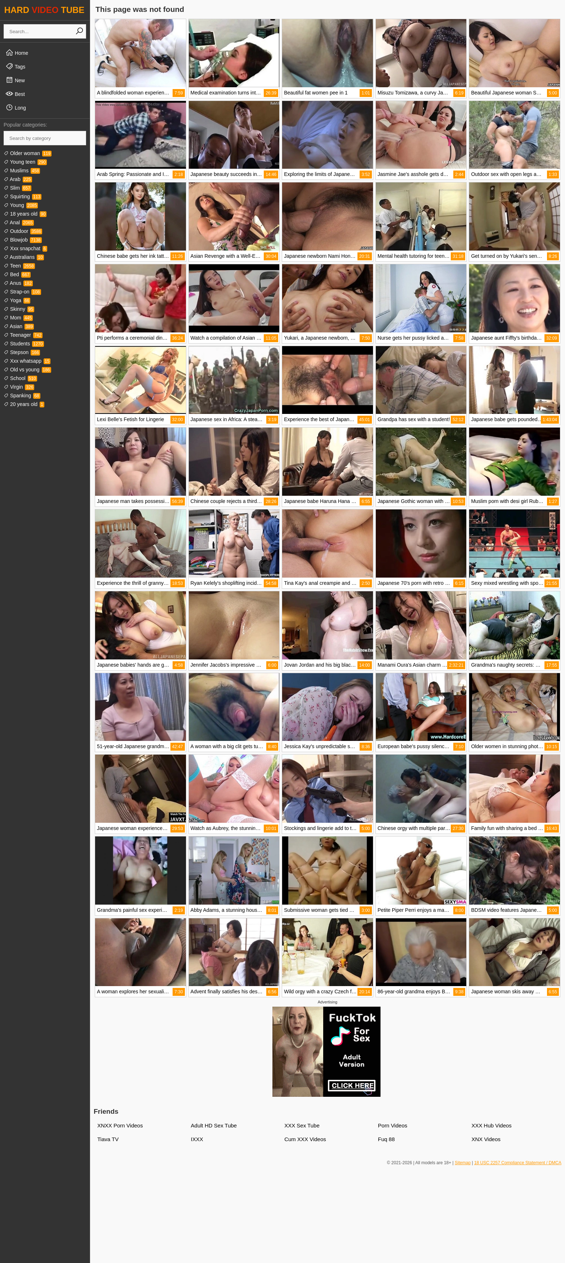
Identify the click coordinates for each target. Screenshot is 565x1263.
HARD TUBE (44, 10)
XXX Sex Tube (302, 1125)
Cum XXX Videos (305, 1139)
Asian (19, 326)
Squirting (22, 196)
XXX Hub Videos (491, 1125)
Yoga (17, 300)
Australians (24, 257)
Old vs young (27, 369)
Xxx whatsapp (27, 361)
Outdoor (23, 231)
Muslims (22, 170)
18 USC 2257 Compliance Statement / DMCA (517, 1162)
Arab (18, 179)
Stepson (22, 352)
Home (16, 53)
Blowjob (23, 240)
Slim (17, 188)
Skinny (19, 309)
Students (24, 343)
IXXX (197, 1139)
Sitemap (463, 1162)
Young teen (25, 162)
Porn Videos (392, 1125)
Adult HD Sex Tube (214, 1125)
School (20, 378)
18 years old (25, 214)
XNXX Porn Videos (120, 1125)
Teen (19, 266)
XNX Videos (486, 1139)
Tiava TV (108, 1139)
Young (21, 205)
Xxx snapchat (25, 248)
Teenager (23, 335)
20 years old (24, 404)
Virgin (19, 387)
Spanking (22, 395)
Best (15, 94)
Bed (17, 274)
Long (15, 107)
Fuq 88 (386, 1139)
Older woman (28, 153)
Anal (19, 222)
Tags (15, 66)
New (15, 80)
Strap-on (22, 292)
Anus (18, 283)
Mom (18, 318)
